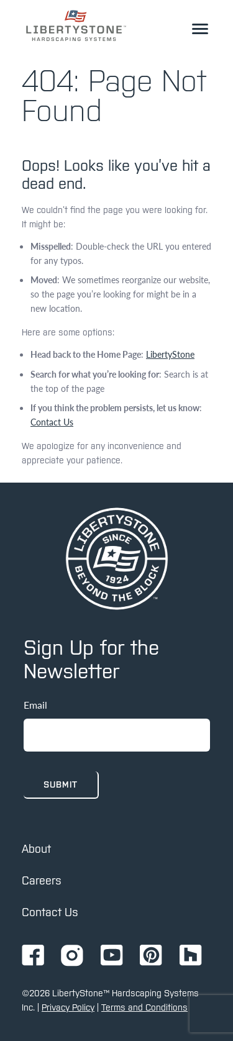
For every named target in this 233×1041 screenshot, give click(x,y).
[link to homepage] (76, 25)
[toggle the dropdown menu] (200, 28)
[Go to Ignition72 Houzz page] (190, 956)
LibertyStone (170, 354)
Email (35, 705)
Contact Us (51, 422)
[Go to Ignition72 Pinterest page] (151, 956)
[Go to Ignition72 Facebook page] (33, 956)
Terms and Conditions (144, 1007)
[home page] (117, 559)
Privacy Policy (68, 1007)
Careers (42, 880)
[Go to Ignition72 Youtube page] (112, 956)
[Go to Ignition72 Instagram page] (72, 956)
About (36, 848)
